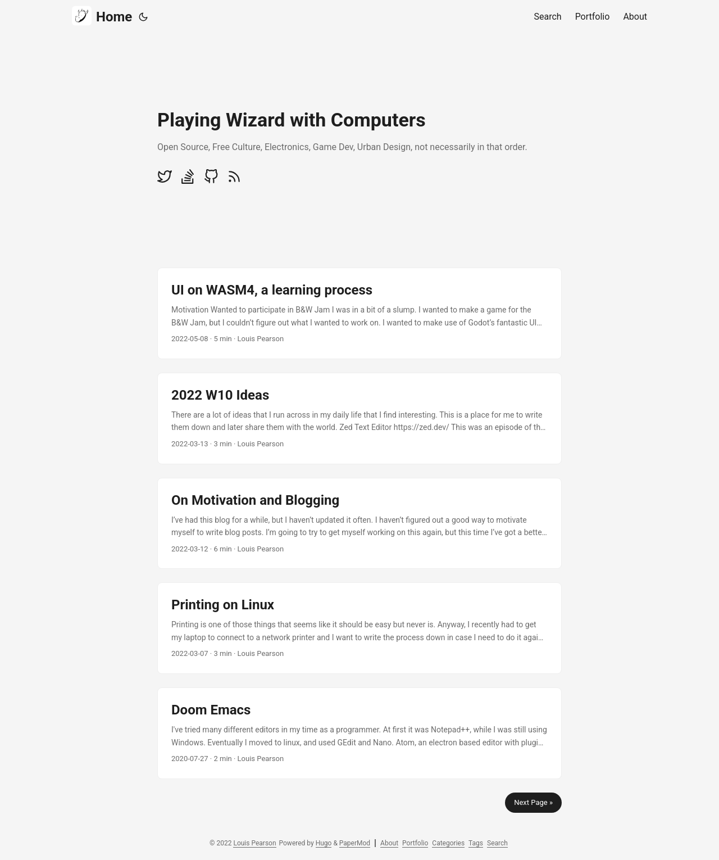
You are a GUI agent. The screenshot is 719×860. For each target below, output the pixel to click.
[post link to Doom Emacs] (359, 733)
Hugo (324, 843)
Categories (448, 843)
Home (102, 16)
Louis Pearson (254, 843)
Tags (475, 843)
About (389, 843)
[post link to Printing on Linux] (359, 628)
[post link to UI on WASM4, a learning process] (359, 313)
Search (497, 843)
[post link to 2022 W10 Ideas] (359, 418)
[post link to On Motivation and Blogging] (359, 523)
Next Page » (533, 802)
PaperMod (354, 843)
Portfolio (415, 843)
